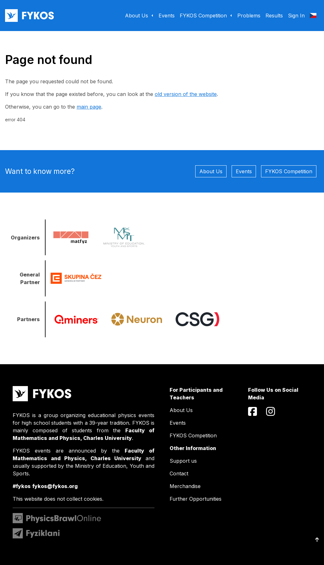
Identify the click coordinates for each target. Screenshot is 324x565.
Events (244, 171)
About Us (210, 171)
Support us (183, 461)
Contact (179, 473)
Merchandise (185, 486)
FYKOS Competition (288, 171)
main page (89, 107)
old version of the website (186, 94)
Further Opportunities (195, 499)
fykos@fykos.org (55, 486)
